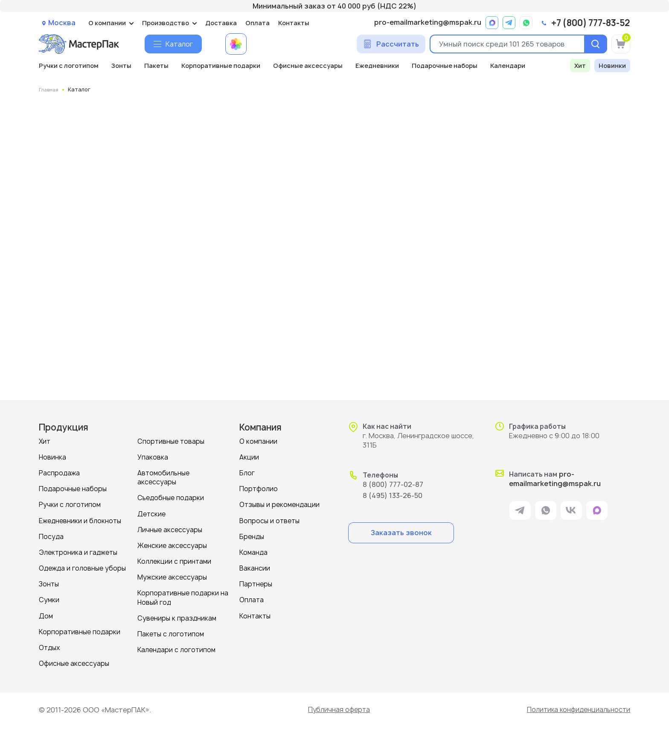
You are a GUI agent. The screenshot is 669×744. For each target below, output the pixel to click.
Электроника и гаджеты (78, 551)
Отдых (49, 646)
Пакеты (156, 66)
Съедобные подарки (170, 497)
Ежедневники (377, 66)
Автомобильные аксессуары (163, 477)
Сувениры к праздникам (176, 616)
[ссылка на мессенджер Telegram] (509, 22)
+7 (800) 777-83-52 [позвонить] (590, 23)
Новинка (52, 456)
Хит (580, 66)
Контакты (293, 23)
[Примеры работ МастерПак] (236, 44)
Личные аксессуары (169, 528)
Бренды (251, 535)
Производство (165, 23)
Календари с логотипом (176, 648)
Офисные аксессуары (308, 66)
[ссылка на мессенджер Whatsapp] (526, 22)
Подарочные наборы (444, 66)
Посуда (51, 535)
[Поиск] (594, 44)
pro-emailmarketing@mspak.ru (427, 22)
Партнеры (255, 583)
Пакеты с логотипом (170, 632)
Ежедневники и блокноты (80, 520)
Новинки (612, 66)
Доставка (221, 23)
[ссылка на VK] (571, 511)
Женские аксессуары (172, 544)
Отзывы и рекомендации (279, 504)
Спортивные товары (170, 440)
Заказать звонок (401, 532)
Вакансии (254, 567)
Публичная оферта (337, 708)
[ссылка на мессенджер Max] (492, 22)
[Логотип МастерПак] (79, 44)
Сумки (49, 599)
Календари (507, 66)
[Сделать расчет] (391, 44)
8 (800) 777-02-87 (393, 484)
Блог (247, 472)
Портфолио (258, 488)
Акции (249, 456)
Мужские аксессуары (172, 576)
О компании (107, 23)
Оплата (257, 23)
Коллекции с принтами (174, 560)
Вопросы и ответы (269, 520)
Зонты (121, 66)
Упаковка (152, 456)
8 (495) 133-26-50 (392, 495)
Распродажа (59, 472)
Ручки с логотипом (69, 66)
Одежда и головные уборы (82, 567)
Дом (46, 614)
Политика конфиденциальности (576, 708)
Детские (151, 513)
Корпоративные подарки (220, 66)
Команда (253, 551)
